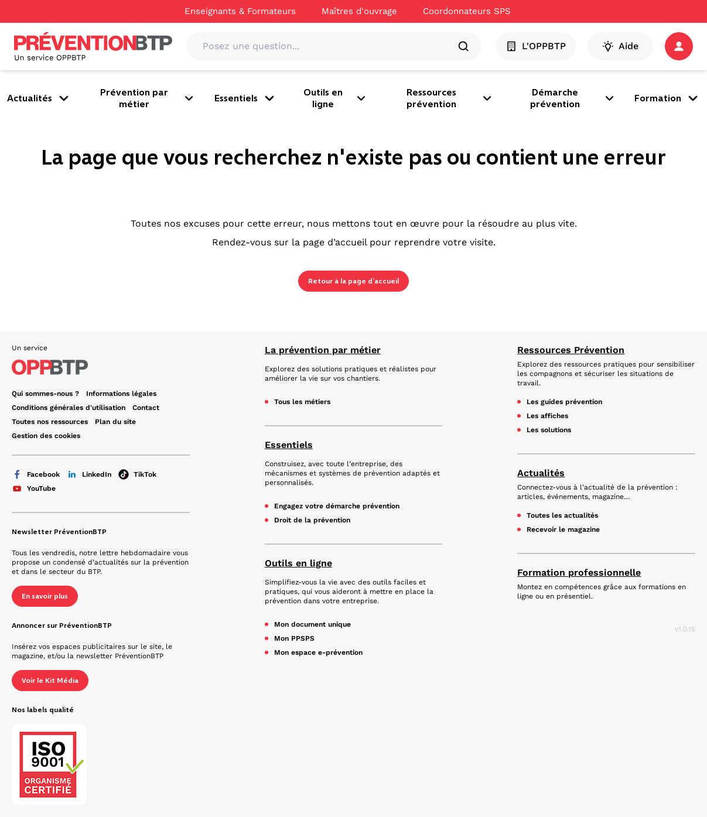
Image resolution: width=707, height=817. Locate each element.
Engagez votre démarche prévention (336, 506)
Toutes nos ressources (50, 422)
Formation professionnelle (579, 572)
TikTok (137, 474)
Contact (145, 408)
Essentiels (245, 98)
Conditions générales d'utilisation (68, 408)
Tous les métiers (302, 402)
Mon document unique (312, 624)
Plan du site (115, 422)
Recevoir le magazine (563, 529)
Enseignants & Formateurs (240, 11)
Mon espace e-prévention (318, 652)
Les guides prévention (564, 402)
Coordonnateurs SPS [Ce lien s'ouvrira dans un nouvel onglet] (467, 11)
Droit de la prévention (312, 520)
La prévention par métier (323, 349)
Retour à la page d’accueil (353, 281)
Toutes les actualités (562, 515)
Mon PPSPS (294, 638)
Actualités (39, 98)
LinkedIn (89, 474)
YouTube (34, 488)
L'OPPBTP (536, 46)
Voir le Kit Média (50, 680)
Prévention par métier (148, 98)
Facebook (36, 474)
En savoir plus (45, 596)
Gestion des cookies (46, 436)
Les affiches (547, 416)
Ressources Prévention (570, 349)
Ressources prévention (450, 98)
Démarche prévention (573, 98)
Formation (667, 98)
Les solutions (549, 430)
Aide (620, 46)
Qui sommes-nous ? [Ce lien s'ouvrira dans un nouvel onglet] (45, 393)
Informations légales (121, 393)
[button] (679, 46)
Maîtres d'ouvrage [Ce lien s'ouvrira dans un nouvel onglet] (359, 11)
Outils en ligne (335, 98)
